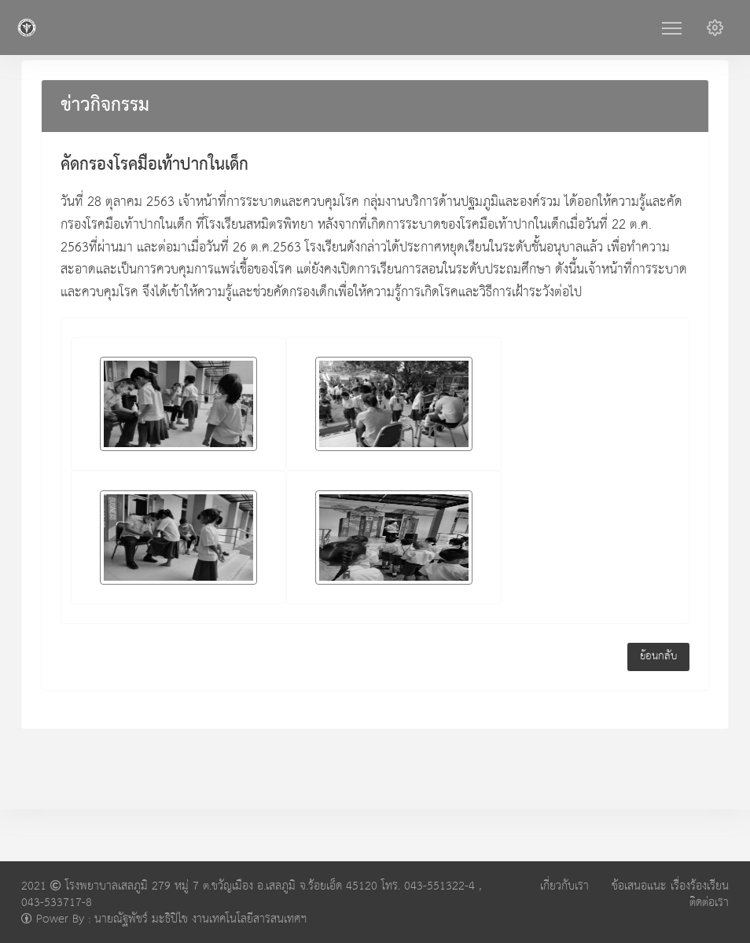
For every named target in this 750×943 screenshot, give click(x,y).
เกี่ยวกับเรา (564, 886)
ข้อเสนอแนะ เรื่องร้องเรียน (670, 886)
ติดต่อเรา (709, 902)
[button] (715, 27)
